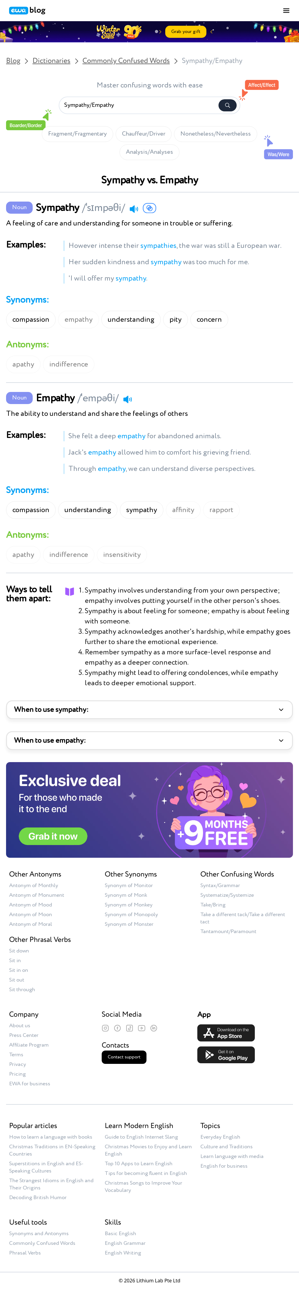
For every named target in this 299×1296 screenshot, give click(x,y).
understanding (131, 319)
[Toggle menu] (286, 10)
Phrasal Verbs (25, 1253)
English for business (224, 1166)
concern (209, 319)
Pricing (17, 1074)
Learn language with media (232, 1156)
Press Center (23, 1035)
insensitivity (122, 554)
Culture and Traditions (226, 1147)
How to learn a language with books (50, 1137)
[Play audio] (134, 209)
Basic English (120, 1233)
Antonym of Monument (36, 895)
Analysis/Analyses (149, 152)
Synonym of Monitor (129, 885)
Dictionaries (51, 61)
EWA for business (29, 1084)
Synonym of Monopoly (131, 914)
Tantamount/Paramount (228, 931)
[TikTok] (129, 1028)
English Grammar (125, 1243)
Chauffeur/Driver (143, 134)
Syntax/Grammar (220, 885)
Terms (16, 1055)
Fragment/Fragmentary (77, 134)
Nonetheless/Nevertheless (215, 134)
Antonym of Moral (30, 924)
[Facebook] (117, 1028)
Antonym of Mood (30, 905)
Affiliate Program (29, 1045)
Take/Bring (212, 905)
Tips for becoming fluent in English (146, 1173)
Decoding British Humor (38, 1197)
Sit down (19, 951)
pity (175, 319)
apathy (23, 364)
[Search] (227, 105)
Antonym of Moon (30, 914)
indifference (68, 364)
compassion (30, 319)
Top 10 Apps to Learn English (138, 1163)
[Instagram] (105, 1028)
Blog (13, 61)
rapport (221, 510)
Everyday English (220, 1137)
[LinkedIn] (153, 1028)
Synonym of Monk (126, 895)
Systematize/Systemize (227, 895)
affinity (183, 510)
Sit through (22, 989)
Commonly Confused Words (126, 61)
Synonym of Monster (129, 924)
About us (19, 1025)
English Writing (123, 1253)
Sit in (15, 960)
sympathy (141, 510)
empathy (78, 319)
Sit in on (18, 970)
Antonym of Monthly (33, 885)
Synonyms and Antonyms (39, 1233)
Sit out (16, 980)
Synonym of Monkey (129, 905)
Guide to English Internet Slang (141, 1137)
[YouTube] (141, 1028)
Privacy (17, 1064)
